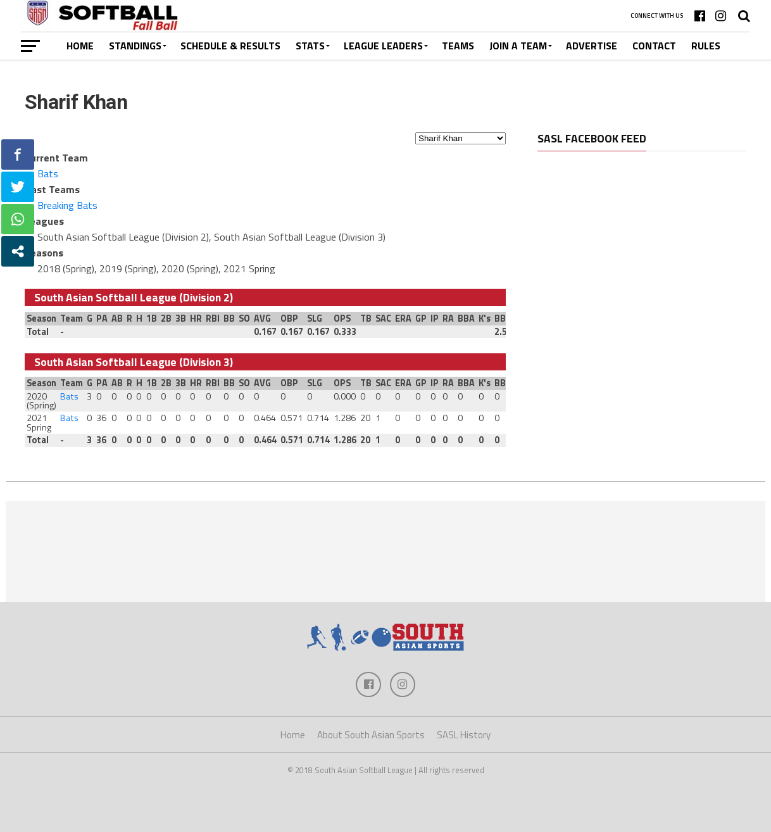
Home (80, 45)
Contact (654, 45)
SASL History (464, 735)
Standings (135, 45)
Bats (47, 173)
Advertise (591, 45)
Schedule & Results (230, 45)
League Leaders (383, 45)
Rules (705, 45)
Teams (458, 45)
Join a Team (518, 45)
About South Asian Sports (371, 735)
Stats (310, 45)
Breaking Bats (67, 205)
